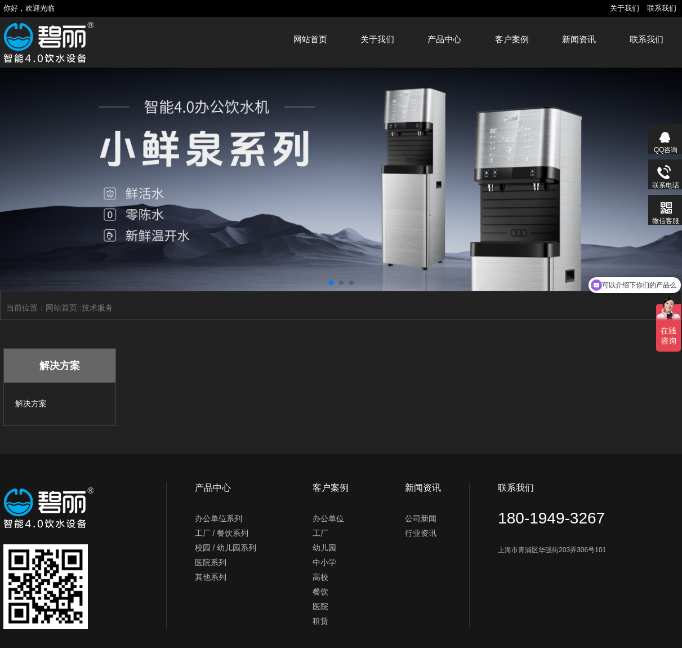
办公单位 (328, 518)
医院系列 (210, 562)
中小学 (324, 562)
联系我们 (661, 8)
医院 (320, 606)
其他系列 (210, 577)
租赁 (320, 620)
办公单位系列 (218, 518)
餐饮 (320, 591)
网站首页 (310, 39)
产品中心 (444, 39)
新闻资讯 (579, 39)
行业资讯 (420, 533)
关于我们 (624, 8)
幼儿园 (324, 547)
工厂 (320, 533)
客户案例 (512, 39)
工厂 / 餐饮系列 (222, 533)
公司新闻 (420, 518)
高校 (320, 577)
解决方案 (31, 403)
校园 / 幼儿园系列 (226, 547)
